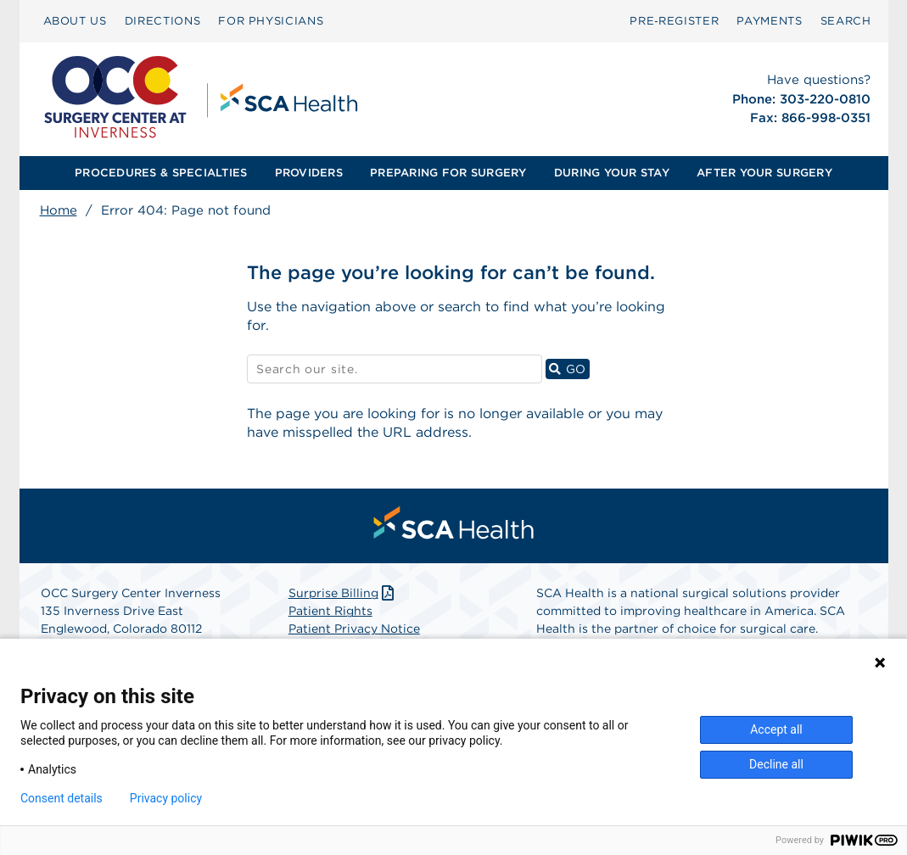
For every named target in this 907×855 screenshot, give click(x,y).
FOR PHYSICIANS (270, 20)
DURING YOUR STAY (611, 172)
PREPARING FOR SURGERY (448, 172)
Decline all (776, 764)
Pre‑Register (674, 20)
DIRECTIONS (163, 20)
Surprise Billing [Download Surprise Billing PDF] (343, 594)
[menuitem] (75, 21)
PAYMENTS (769, 20)
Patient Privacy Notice (354, 629)
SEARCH (845, 20)
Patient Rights (330, 611)
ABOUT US (75, 20)
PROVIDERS (309, 172)
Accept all (776, 729)
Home (58, 210)
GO (569, 368)
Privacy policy (166, 798)
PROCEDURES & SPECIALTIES (161, 172)
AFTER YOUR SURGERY (764, 172)
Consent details (61, 798)
